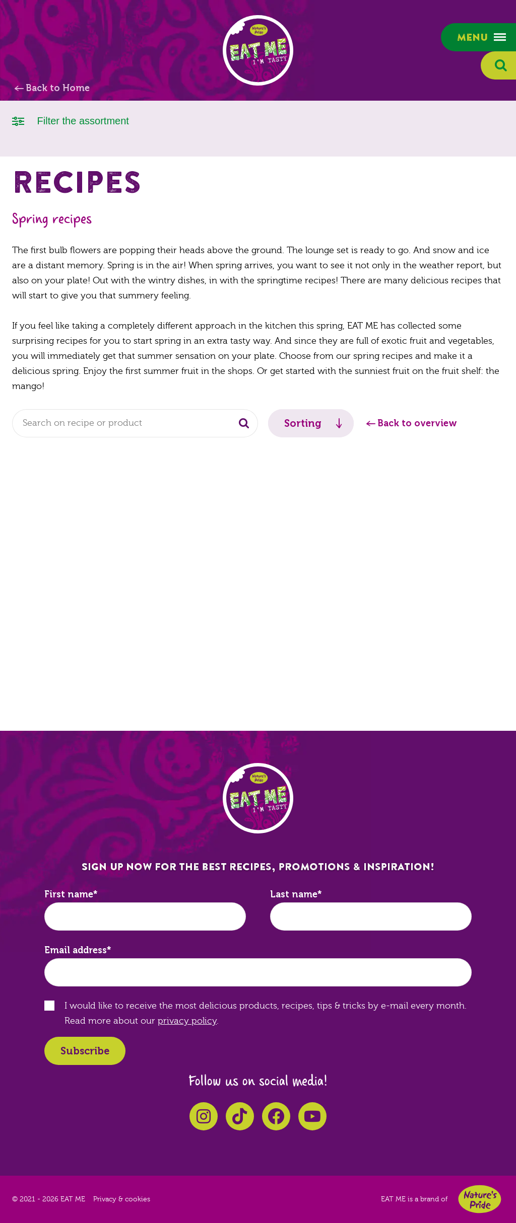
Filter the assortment (70, 120)
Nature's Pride (480, 1199)
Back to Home (58, 88)
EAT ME (258, 50)
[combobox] (135, 423)
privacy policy (187, 1021)
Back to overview (417, 423)
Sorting (302, 423)
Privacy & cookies (121, 1199)
